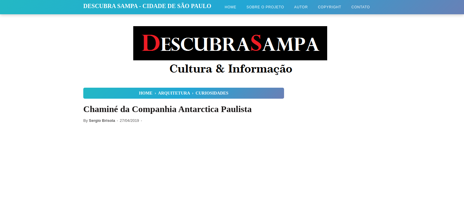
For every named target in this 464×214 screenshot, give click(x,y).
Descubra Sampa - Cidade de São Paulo (147, 6)
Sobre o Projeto (265, 7)
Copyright (329, 7)
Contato (360, 7)
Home (230, 7)
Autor (301, 7)
